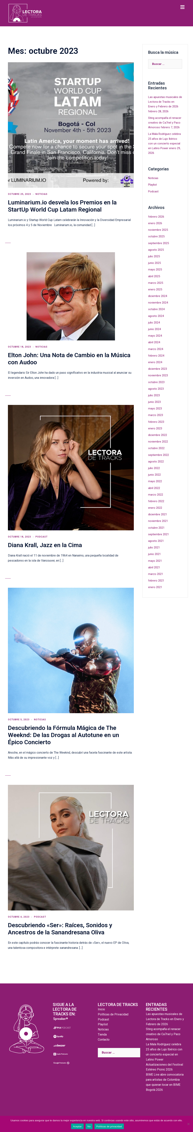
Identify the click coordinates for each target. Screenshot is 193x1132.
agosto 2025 (156, 249)
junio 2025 (154, 263)
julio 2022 (154, 468)
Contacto (104, 1039)
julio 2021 (154, 547)
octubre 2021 (156, 527)
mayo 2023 (155, 408)
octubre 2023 (156, 382)
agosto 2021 (156, 541)
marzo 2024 (155, 349)
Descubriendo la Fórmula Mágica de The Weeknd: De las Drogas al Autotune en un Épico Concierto (63, 735)
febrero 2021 (156, 580)
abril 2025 (154, 276)
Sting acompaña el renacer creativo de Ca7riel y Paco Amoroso (164, 122)
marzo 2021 (155, 574)
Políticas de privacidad (109, 1126)
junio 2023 (154, 402)
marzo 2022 (155, 494)
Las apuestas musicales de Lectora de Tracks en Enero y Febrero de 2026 (165, 101)
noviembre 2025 (158, 230)
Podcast (41, 536)
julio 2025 (154, 256)
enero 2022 (155, 507)
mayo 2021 (155, 561)
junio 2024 (154, 329)
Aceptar (77, 1126)
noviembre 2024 (158, 302)
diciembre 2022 (157, 435)
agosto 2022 (156, 461)
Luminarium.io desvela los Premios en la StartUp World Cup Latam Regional (62, 206)
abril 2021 (154, 567)
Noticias (41, 194)
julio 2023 (154, 395)
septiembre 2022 (158, 455)
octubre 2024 (156, 309)
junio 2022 (154, 474)
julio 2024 (154, 322)
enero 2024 (155, 362)
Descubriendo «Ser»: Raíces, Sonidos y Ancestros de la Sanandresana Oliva (60, 929)
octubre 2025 (156, 236)
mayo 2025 (155, 269)
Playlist (152, 184)
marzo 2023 (155, 415)
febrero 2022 (156, 501)
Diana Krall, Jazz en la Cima (45, 545)
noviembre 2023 (158, 375)
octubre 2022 (156, 448)
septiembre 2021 (158, 534)
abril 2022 (154, 488)
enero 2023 (155, 428)
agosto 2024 (156, 316)
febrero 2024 (156, 355)
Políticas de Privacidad (113, 1014)
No (89, 1126)
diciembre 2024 (157, 296)
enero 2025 (155, 289)
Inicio (101, 1009)
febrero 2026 (156, 216)
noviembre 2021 (158, 521)
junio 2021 (154, 554)
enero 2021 (155, 587)
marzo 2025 (155, 283)
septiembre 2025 (158, 243)
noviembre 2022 (158, 441)
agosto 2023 (156, 388)
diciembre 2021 (157, 514)
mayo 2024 (155, 335)
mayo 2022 (155, 481)
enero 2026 (155, 223)
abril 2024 (154, 342)
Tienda (102, 1034)
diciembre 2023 (157, 369)
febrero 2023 (156, 422)
